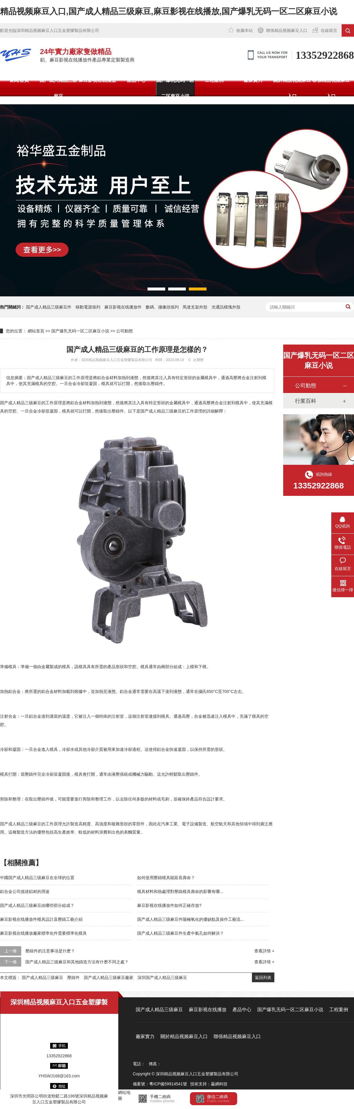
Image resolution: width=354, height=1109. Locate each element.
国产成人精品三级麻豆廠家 (108, 977)
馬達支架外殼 (195, 307)
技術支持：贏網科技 (208, 1084)
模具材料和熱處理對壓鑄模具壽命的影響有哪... (180, 891)
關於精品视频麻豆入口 (292, 88)
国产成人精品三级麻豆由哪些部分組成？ (37, 905)
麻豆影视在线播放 (97, 80)
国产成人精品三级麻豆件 (48, 307)
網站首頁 (19, 80)
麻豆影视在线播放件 (123, 307)
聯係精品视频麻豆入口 (286, 30)
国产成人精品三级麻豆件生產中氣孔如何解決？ (180, 933)
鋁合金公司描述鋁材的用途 (25, 891)
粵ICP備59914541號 (168, 1084)
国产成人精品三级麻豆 (58, 88)
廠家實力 (253, 80)
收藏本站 (244, 30)
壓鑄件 (73, 977)
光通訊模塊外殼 (226, 307)
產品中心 (136, 80)
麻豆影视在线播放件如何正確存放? (169, 905)
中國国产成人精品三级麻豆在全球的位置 (37, 877)
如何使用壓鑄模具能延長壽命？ (166, 877)
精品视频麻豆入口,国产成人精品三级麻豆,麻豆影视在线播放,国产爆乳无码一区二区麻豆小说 (168, 11)
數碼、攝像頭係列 (162, 307)
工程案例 (214, 80)
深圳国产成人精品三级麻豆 (162, 977)
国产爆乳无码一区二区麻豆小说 (175, 88)
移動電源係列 (88, 307)
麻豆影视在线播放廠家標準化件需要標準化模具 (43, 933)
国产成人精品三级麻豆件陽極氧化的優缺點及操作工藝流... (190, 919)
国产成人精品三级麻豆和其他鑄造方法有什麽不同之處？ (77, 961)
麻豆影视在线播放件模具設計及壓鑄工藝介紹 (41, 919)
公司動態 (124, 331)
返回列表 (263, 977)
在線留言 (329, 30)
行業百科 (305, 401)
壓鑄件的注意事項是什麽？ (50, 951)
